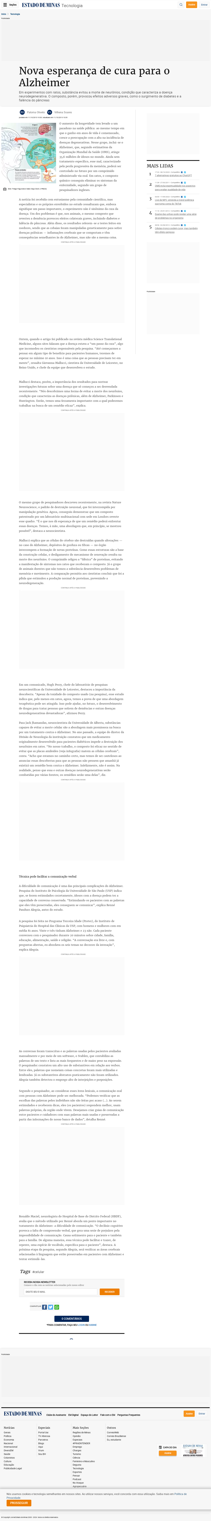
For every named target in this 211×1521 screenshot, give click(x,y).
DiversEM (8, 1450)
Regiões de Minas (81, 1432)
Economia (9, 1439)
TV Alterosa (44, 1436)
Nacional (8, 1443)
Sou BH (42, 1454)
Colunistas (9, 1457)
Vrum (41, 1450)
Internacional (10, 1446)
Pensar (76, 1475)
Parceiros (43, 1439)
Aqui (40, 1446)
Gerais (7, 1432)
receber (110, 1291)
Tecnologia (72, 5)
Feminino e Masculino (84, 1461)
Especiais (77, 1439)
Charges (77, 1450)
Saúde (7, 1454)
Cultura (7, 1461)
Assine (191, 4)
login (81, 1324)
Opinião (77, 1436)
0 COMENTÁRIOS (72, 1319)
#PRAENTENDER (81, 1443)
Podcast (77, 1479)
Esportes (77, 1472)
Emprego (77, 1446)
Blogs (41, 1443)
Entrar (204, 4)
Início (3, 14)
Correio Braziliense (116, 1436)
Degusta (77, 1464)
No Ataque (78, 1482)
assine (93, 1324)
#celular (38, 1272)
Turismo (77, 1454)
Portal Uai (43, 1432)
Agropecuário (80, 1486)
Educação (9, 1464)
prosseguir (19, 1503)
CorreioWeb (113, 1432)
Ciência (76, 1457)
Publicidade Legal (13, 1468)
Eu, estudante (114, 1439)
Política (7, 1436)
